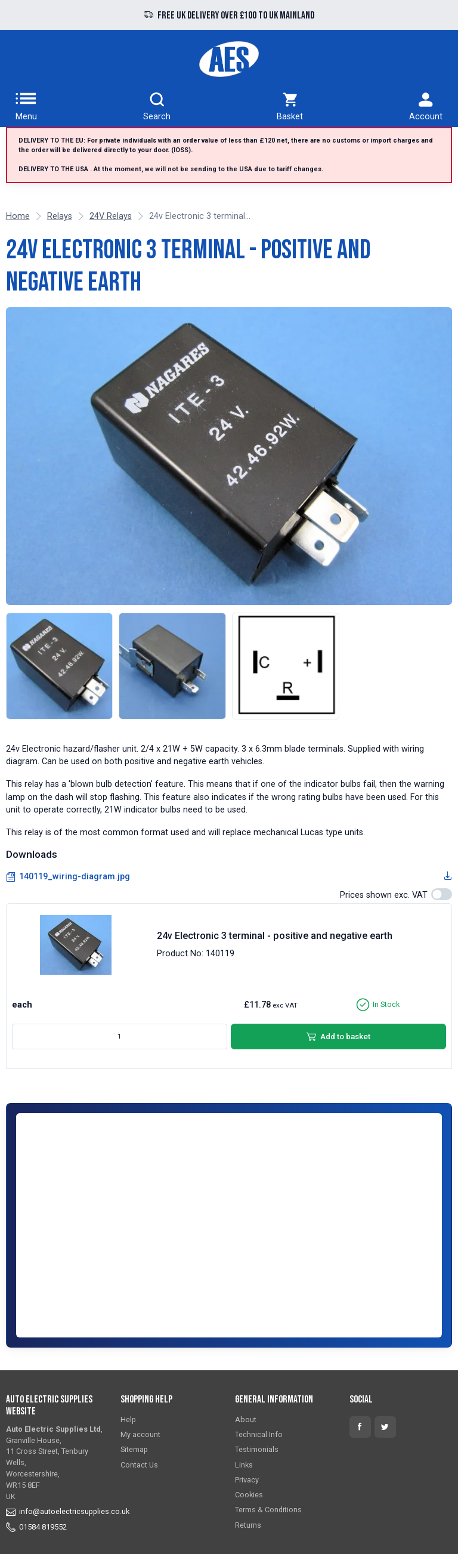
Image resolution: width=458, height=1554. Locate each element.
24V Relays (110, 216)
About (245, 1419)
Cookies (249, 1494)
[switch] (441, 894)
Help (128, 1419)
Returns (248, 1525)
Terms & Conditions (268, 1509)
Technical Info (259, 1434)
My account (140, 1434)
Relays (59, 216)
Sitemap (134, 1449)
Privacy (247, 1479)
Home (18, 216)
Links (244, 1464)
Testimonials (256, 1449)
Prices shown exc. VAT (384, 895)
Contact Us (139, 1464)
